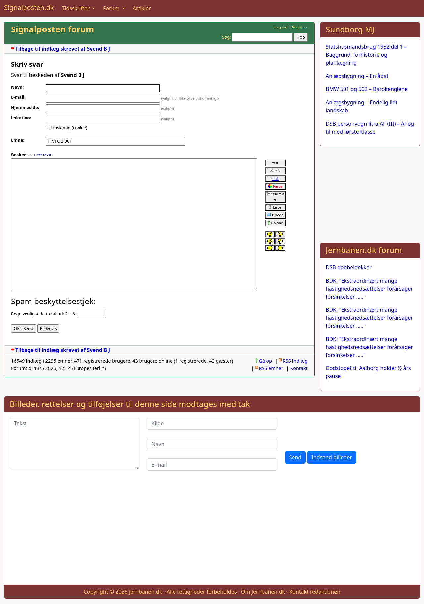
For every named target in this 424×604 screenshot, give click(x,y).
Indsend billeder (331, 457)
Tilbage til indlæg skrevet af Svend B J (62, 48)
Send (295, 457)
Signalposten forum (52, 29)
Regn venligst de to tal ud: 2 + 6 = (45, 314)
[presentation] (335, 430)
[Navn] (212, 444)
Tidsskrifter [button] (76, 8)
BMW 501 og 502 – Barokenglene (367, 89)
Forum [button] (112, 8)
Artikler (142, 8)
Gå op (265, 361)
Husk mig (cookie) (69, 128)
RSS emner (271, 368)
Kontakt (299, 368)
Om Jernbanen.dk (263, 591)
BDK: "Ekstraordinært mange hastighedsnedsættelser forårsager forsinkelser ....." (369, 288)
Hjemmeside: (25, 107)
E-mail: (18, 97)
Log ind (280, 27)
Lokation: (21, 118)
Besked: (19, 155)
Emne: (17, 140)
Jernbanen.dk (145, 591)
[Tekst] (74, 443)
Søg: (226, 37)
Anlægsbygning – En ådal (357, 76)
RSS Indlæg (295, 361)
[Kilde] (212, 423)
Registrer (300, 27)
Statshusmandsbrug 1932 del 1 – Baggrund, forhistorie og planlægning (366, 54)
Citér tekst (42, 155)
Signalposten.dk (29, 7)
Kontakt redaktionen (314, 591)
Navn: (17, 87)
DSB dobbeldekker (349, 267)
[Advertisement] (370, 193)
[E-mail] (212, 464)
